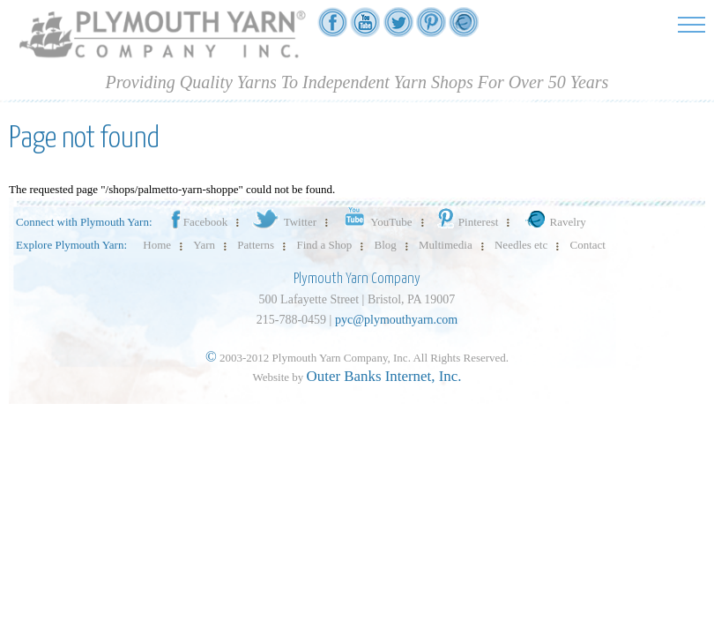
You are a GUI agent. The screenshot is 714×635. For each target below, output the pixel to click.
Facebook (198, 221)
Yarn (204, 244)
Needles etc (521, 244)
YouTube (375, 221)
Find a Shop (324, 244)
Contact (588, 244)
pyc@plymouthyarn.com (396, 319)
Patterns (255, 244)
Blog (386, 244)
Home (157, 244)
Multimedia (445, 244)
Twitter (283, 221)
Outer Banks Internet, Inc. (384, 376)
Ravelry (553, 221)
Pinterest (467, 221)
